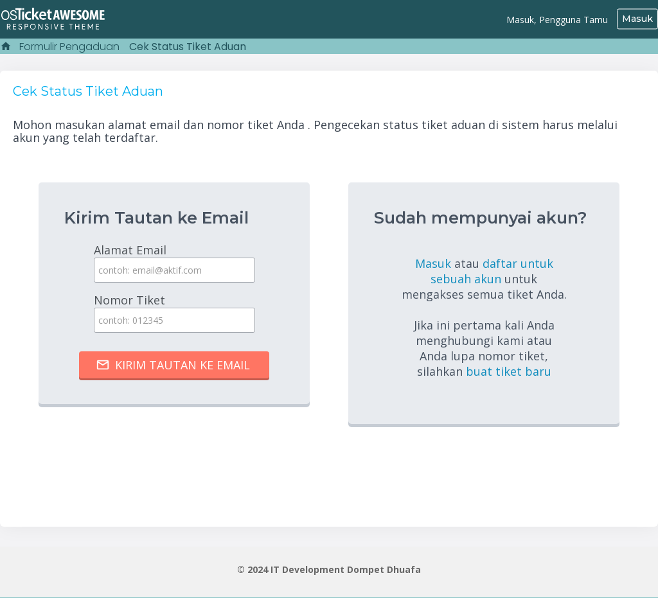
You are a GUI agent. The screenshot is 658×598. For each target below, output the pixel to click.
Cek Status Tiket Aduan (187, 46)
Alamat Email (174, 262)
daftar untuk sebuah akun (492, 271)
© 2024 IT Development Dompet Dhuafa (329, 569)
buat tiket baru (508, 371)
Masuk (637, 18)
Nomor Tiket (174, 312)
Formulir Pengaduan (69, 46)
